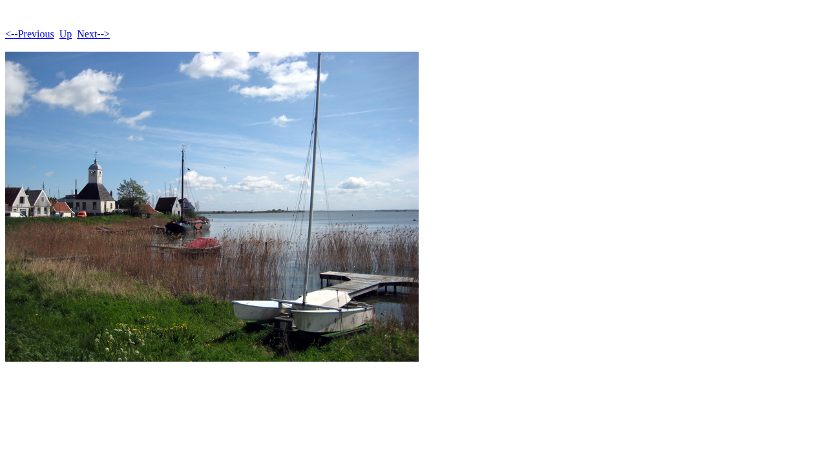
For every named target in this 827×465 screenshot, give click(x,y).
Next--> (93, 33)
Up (65, 33)
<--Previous (29, 33)
